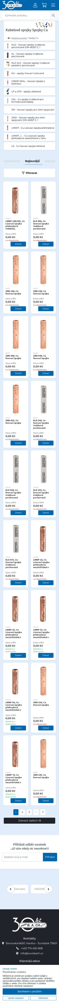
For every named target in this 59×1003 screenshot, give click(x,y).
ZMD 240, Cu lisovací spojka (13, 292)
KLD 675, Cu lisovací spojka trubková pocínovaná (13, 563)
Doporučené (12, 161)
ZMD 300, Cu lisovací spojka (41, 292)
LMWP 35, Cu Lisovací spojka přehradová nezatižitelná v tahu (41, 634)
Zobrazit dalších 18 (29, 820)
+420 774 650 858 (32, 948)
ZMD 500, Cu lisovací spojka (41, 357)
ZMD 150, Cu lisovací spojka (41, 703)
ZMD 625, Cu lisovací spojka (13, 421)
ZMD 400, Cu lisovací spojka (13, 357)
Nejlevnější (32, 161)
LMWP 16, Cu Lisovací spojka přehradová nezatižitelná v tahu (41, 564)
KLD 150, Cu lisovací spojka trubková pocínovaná (41, 494)
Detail (18, 244)
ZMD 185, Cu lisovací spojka (41, 776)
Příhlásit (50, 857)
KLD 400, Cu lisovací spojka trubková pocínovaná (41, 225)
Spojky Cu (33, 38)
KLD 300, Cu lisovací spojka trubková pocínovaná (41, 424)
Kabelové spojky (19, 38)
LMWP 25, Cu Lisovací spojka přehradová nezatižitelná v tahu (14, 634)
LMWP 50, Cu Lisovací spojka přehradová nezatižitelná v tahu (14, 707)
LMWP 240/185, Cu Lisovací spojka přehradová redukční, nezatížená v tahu (15, 226)
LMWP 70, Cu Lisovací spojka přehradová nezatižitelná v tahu (14, 779)
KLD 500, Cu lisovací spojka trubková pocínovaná (13, 494)
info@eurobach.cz (31, 953)
